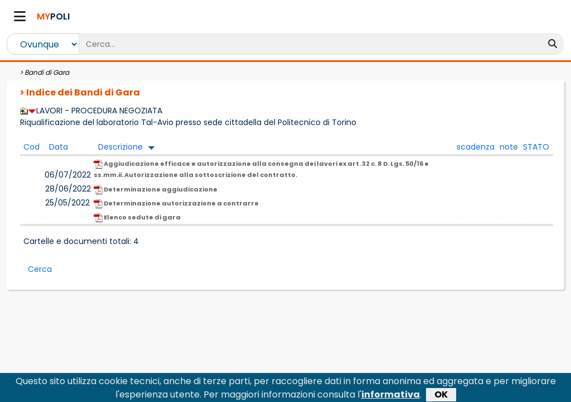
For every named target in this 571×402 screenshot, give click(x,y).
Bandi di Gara (47, 72)
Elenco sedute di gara (137, 217)
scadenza (476, 146)
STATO (536, 146)
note (509, 146)
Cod (31, 146)
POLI (53, 16)
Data (58, 146)
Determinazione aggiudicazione (155, 189)
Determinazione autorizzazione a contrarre (176, 203)
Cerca (40, 269)
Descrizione (120, 146)
